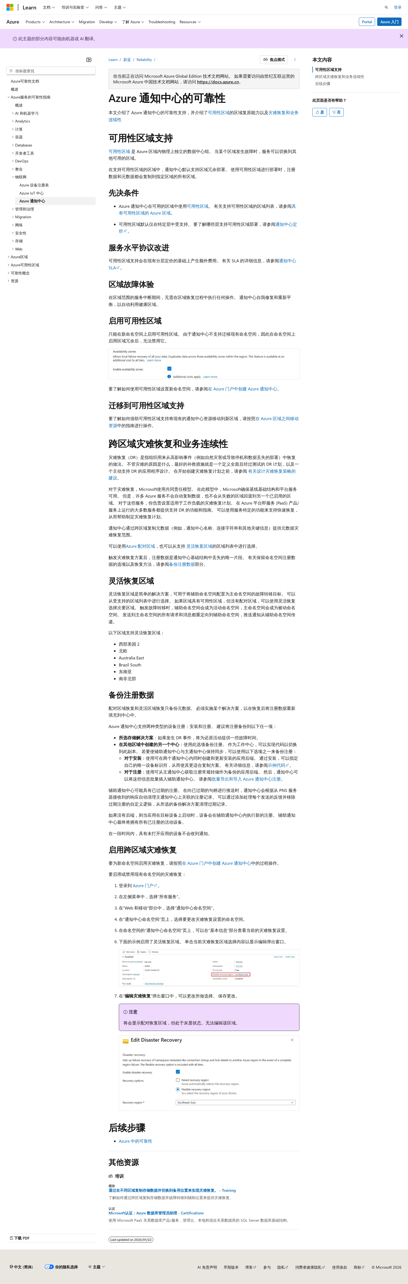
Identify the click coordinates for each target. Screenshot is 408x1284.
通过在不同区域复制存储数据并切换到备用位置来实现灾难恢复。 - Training (172, 1190)
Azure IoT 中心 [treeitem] (31, 193)
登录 (398, 7)
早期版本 (231, 1267)
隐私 (281, 1267)
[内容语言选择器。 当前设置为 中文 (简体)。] (21, 1267)
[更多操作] (294, 59)
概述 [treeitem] (14, 89)
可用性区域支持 (328, 69)
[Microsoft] (10, 7)
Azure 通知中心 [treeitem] (32, 200)
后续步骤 (322, 83)
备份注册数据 (182, 564)
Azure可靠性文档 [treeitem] (25, 81)
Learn (113, 59)
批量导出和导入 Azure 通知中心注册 (246, 779)
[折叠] (89, 59)
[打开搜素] (386, 7)
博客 (249, 1267)
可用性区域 (219, 112)
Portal (367, 21)
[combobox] (51, 71)
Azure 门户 (143, 885)
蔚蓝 (127, 59)
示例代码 (276, 765)
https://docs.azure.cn (218, 81)
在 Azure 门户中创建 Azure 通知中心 (242, 388)
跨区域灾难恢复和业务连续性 (339, 76)
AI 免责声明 (207, 1267)
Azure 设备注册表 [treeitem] (34, 185)
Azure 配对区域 (140, 546)
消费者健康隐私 (308, 1267)
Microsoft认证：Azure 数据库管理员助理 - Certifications (156, 1213)
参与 (267, 1267)
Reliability (144, 59)
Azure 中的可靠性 (135, 1141)
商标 (357, 1267)
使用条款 (339, 1267)
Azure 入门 (389, 21)
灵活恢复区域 (199, 546)
